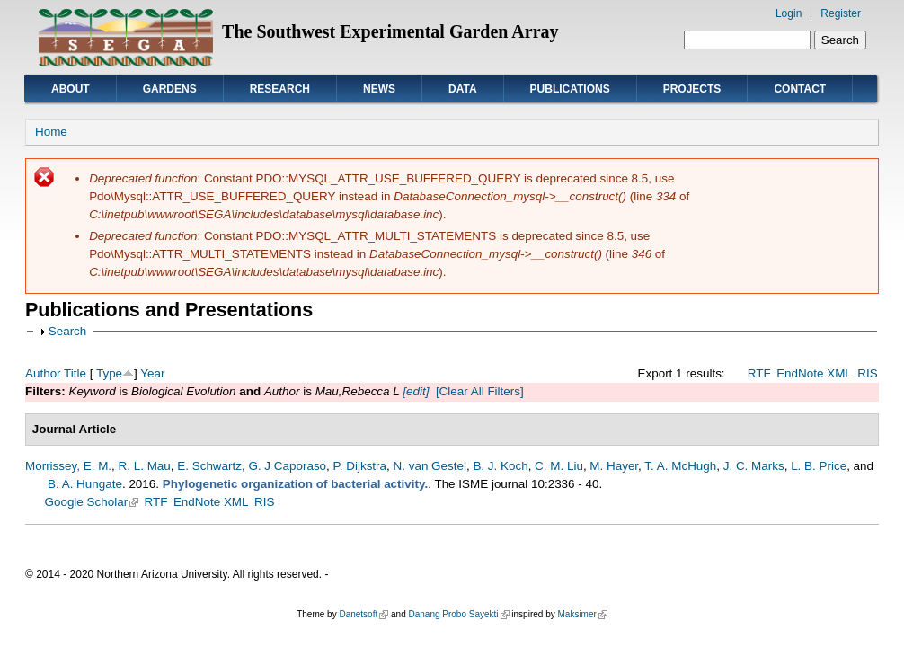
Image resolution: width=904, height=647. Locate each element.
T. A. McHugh (680, 466)
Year (152, 373)
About (70, 89)
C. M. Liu (559, 466)
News (379, 89)
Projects (692, 89)
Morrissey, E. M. (68, 466)
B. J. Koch (500, 466)
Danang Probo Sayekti (458, 614)
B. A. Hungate (85, 484)
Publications (570, 89)
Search (68, 331)
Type (109, 373)
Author (43, 373)
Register (840, 13)
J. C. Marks (753, 466)
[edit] (415, 391)
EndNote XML (814, 373)
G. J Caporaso (287, 466)
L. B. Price (818, 466)
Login (788, 13)
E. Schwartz (209, 466)
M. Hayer (613, 466)
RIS (867, 373)
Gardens (170, 89)
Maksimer (582, 614)
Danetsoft (363, 614)
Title (75, 373)
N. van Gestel (430, 466)
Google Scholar (92, 502)
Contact (800, 89)
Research (280, 89)
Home (51, 131)
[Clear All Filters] (480, 391)
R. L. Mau (145, 466)
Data (462, 89)
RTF (759, 373)
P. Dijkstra (360, 466)
